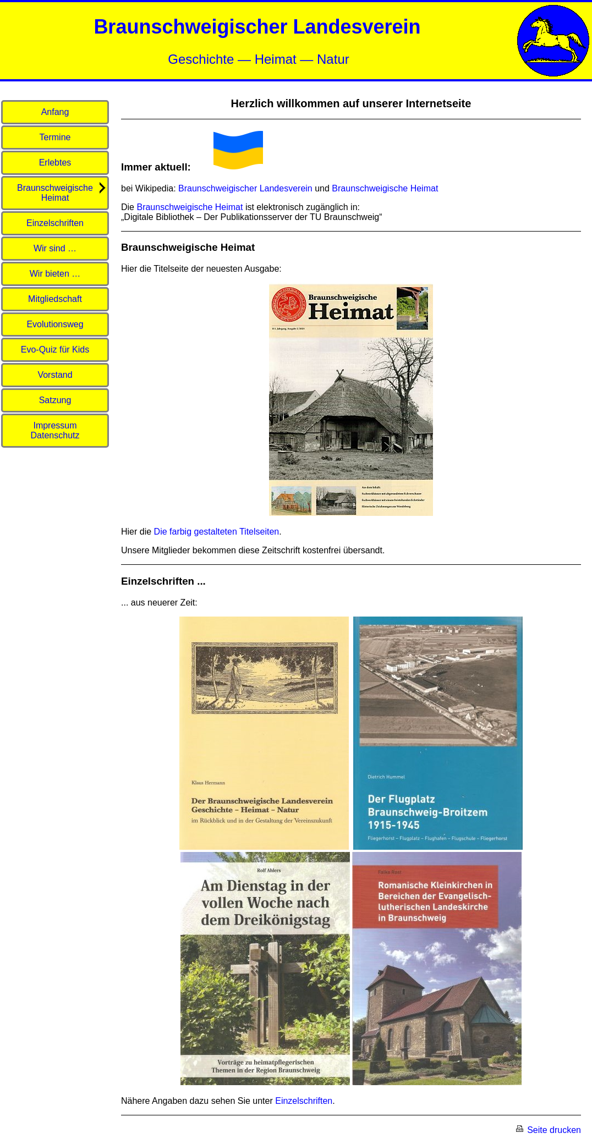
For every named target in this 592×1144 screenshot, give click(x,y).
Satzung (55, 400)
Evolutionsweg (54, 324)
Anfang (55, 112)
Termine (55, 137)
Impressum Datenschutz (55, 430)
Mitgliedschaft (55, 299)
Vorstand (54, 375)
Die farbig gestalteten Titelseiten (216, 531)
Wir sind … (55, 248)
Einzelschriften (55, 223)
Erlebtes (55, 162)
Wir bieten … (55, 273)
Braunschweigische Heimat (62, 191)
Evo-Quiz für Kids (55, 349)
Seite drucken (548, 1130)
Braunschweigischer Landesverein (245, 188)
